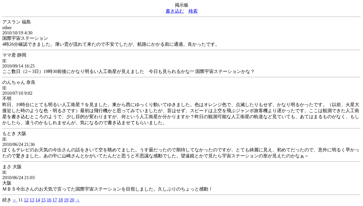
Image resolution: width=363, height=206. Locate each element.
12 (26, 199)
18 (60, 199)
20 (72, 199)
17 (54, 199)
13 (31, 199)
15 (43, 199)
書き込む (175, 11)
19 (66, 199)
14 (37, 199)
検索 (193, 11)
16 (49, 199)
